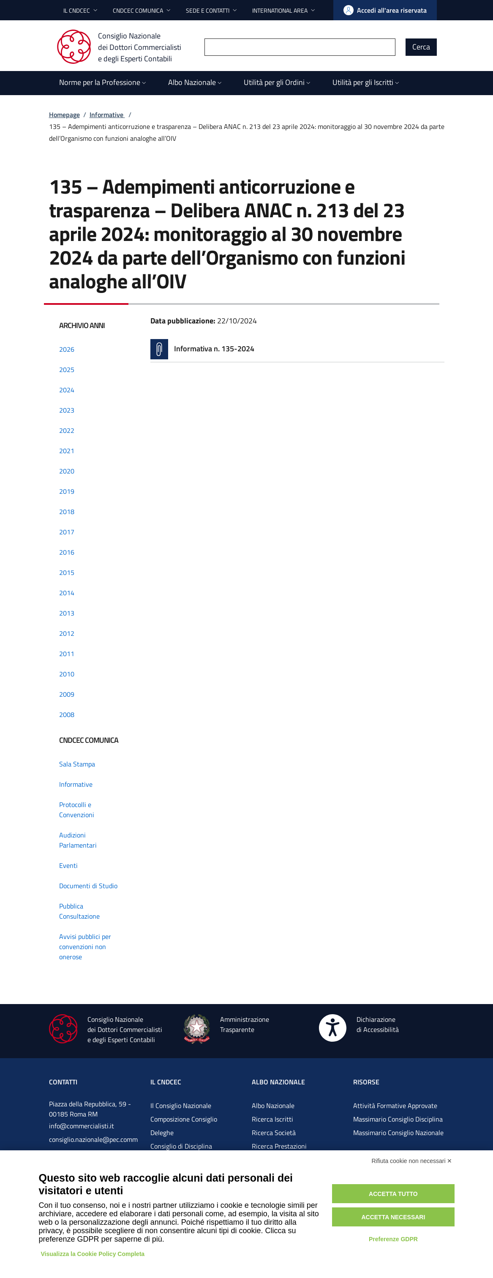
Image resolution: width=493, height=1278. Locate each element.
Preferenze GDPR (393, 1239)
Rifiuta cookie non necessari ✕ (412, 1161)
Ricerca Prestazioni (279, 1146)
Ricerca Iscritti (272, 1119)
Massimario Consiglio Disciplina (398, 1119)
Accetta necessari (393, 1217)
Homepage (64, 114)
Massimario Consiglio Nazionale (398, 1132)
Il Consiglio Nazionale (180, 1105)
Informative (107, 114)
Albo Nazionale (273, 1105)
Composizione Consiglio (183, 1119)
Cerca (421, 46)
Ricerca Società (274, 1132)
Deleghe (162, 1132)
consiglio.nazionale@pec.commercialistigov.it (93, 1146)
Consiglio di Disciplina (181, 1146)
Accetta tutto (393, 1193)
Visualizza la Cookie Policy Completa (93, 1254)
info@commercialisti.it (81, 1126)
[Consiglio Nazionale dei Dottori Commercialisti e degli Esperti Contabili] (124, 47)
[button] (81, 10)
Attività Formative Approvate (395, 1105)
